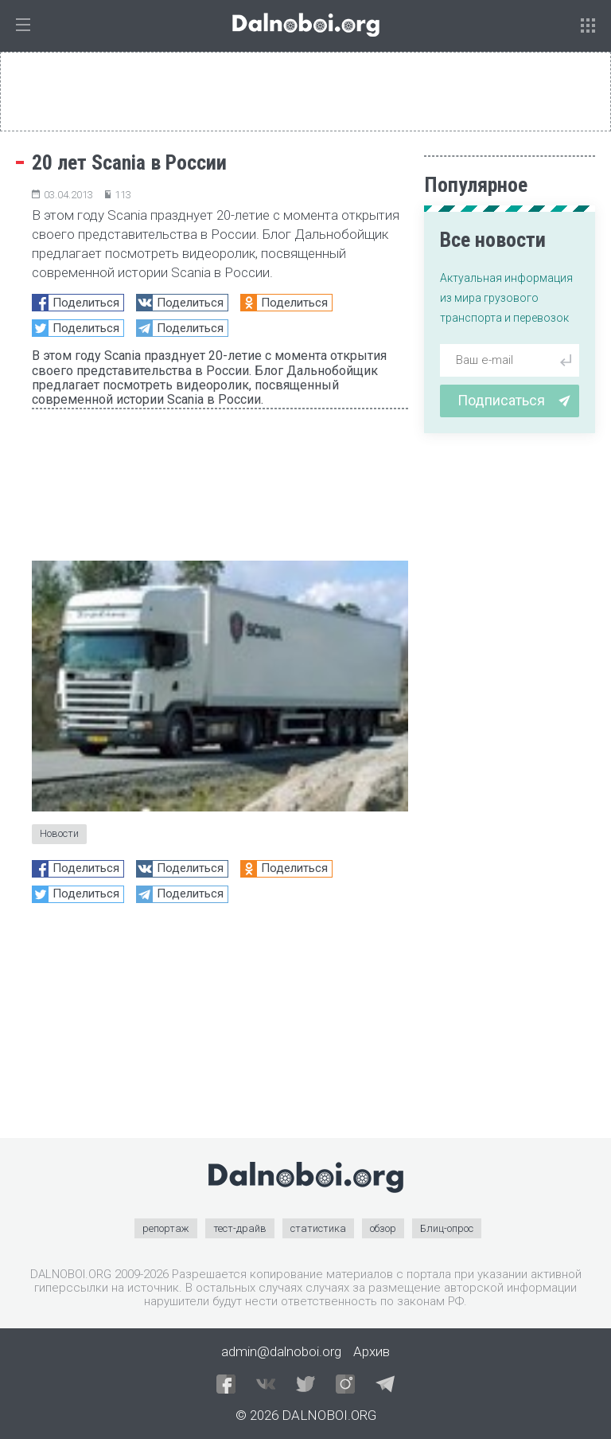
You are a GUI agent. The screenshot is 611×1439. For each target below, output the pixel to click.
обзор (383, 1228)
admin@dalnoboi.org (281, 1351)
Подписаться (513, 400)
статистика (318, 1228)
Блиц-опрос (446, 1228)
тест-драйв (240, 1228)
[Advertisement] (220, 1026)
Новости (59, 833)
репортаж (165, 1228)
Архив (371, 1351)
